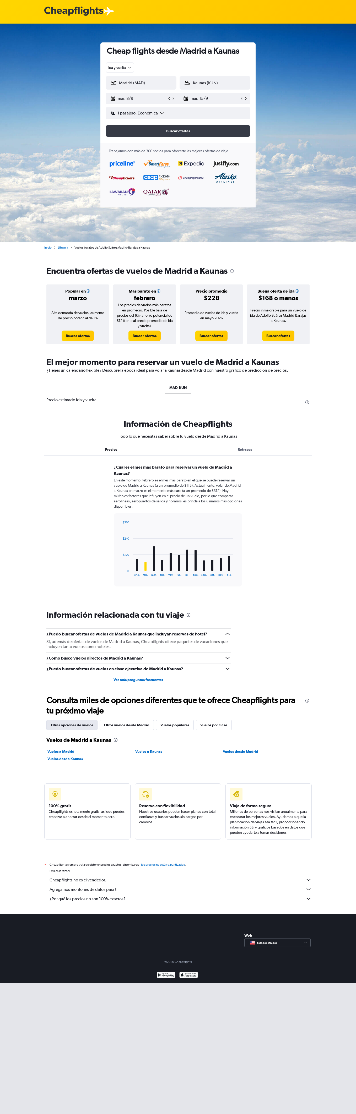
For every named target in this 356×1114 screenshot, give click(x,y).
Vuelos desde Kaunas (65, 759)
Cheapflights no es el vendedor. (181, 880)
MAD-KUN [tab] (178, 388)
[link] (78, 336)
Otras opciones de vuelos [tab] (72, 725)
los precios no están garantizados (163, 864)
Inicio (48, 247)
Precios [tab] (111, 449)
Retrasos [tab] (245, 449)
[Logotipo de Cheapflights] (73, 11)
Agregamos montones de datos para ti (181, 889)
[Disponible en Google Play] (166, 975)
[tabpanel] (178, 530)
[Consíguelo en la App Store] (188, 975)
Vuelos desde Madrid (240, 751)
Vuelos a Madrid (60, 751)
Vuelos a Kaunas (148, 751)
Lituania (63, 247)
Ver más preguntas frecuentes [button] (138, 680)
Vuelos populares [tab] (174, 725)
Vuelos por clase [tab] (213, 725)
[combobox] (120, 67)
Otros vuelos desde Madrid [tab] (126, 725)
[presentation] (232, 271)
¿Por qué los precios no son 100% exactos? (181, 899)
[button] (138, 98)
